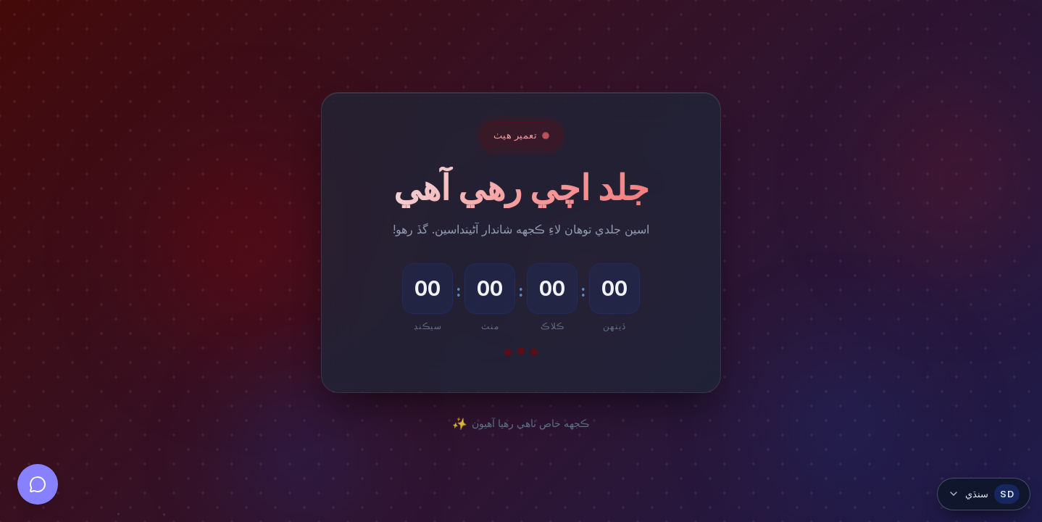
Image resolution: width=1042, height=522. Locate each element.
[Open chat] (37, 484)
